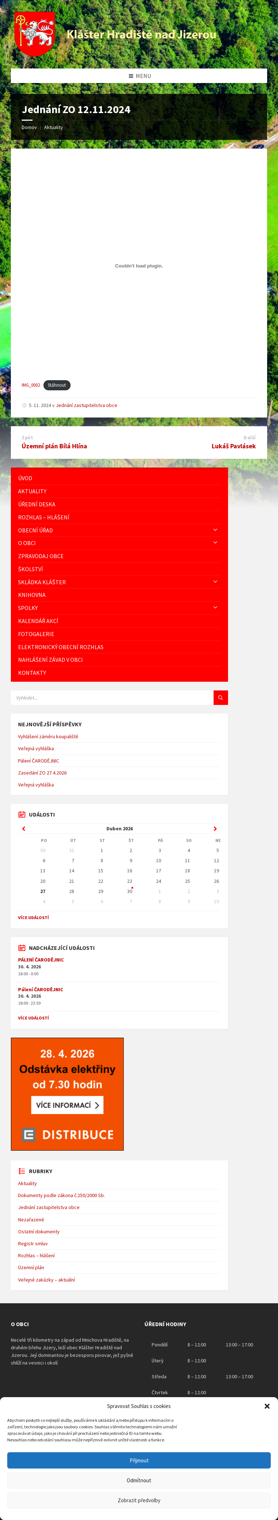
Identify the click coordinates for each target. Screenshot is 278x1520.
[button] (267, 1406)
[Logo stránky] (116, 54)
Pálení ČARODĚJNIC (38, 760)
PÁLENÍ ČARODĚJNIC (41, 959)
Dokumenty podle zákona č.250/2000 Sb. (61, 1195)
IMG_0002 (31, 385)
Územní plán (31, 1267)
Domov (29, 127)
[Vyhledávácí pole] (101, 697)
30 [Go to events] (129, 891)
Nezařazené (31, 1219)
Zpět (27, 438)
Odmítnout (139, 1480)
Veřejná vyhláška (36, 748)
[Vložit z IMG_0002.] (139, 266)
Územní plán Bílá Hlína (54, 446)
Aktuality (53, 127)
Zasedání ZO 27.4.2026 (42, 772)
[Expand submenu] (215, 530)
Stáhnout (57, 385)
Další (250, 438)
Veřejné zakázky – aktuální (46, 1279)
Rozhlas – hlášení (36, 1255)
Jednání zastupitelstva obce (86, 405)
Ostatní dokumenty (39, 1231)
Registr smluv (33, 1243)
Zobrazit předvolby (139, 1500)
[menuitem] (119, 478)
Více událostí (33, 917)
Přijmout (139, 1460)
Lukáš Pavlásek (234, 446)
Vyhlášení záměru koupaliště (48, 736)
